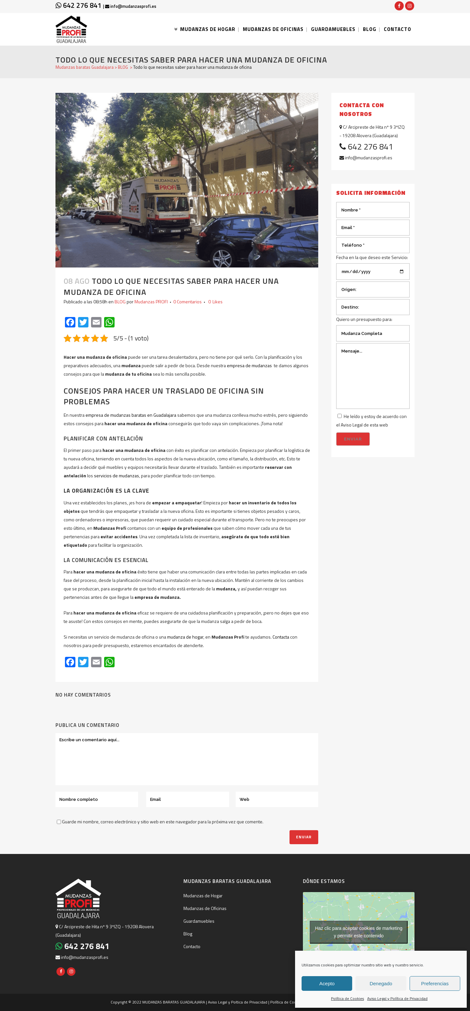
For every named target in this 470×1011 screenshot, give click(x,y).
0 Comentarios (187, 301)
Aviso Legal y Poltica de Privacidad (237, 1002)
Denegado (380, 983)
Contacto (191, 946)
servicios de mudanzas (116, 475)
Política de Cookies (347, 998)
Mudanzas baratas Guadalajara (84, 67)
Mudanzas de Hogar (203, 895)
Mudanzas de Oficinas (205, 908)
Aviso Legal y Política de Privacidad (397, 998)
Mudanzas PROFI (151, 301)
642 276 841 (79, 5)
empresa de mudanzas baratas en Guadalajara (131, 415)
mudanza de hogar (185, 636)
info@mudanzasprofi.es (130, 6)
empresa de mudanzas (249, 365)
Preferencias (434, 983)
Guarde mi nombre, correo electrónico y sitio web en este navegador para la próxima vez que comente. (162, 821)
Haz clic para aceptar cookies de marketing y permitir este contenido (358, 932)
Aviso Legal (352, 424)
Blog (187, 933)
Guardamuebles (198, 920)
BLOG (123, 67)
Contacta (281, 636)
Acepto (327, 983)
